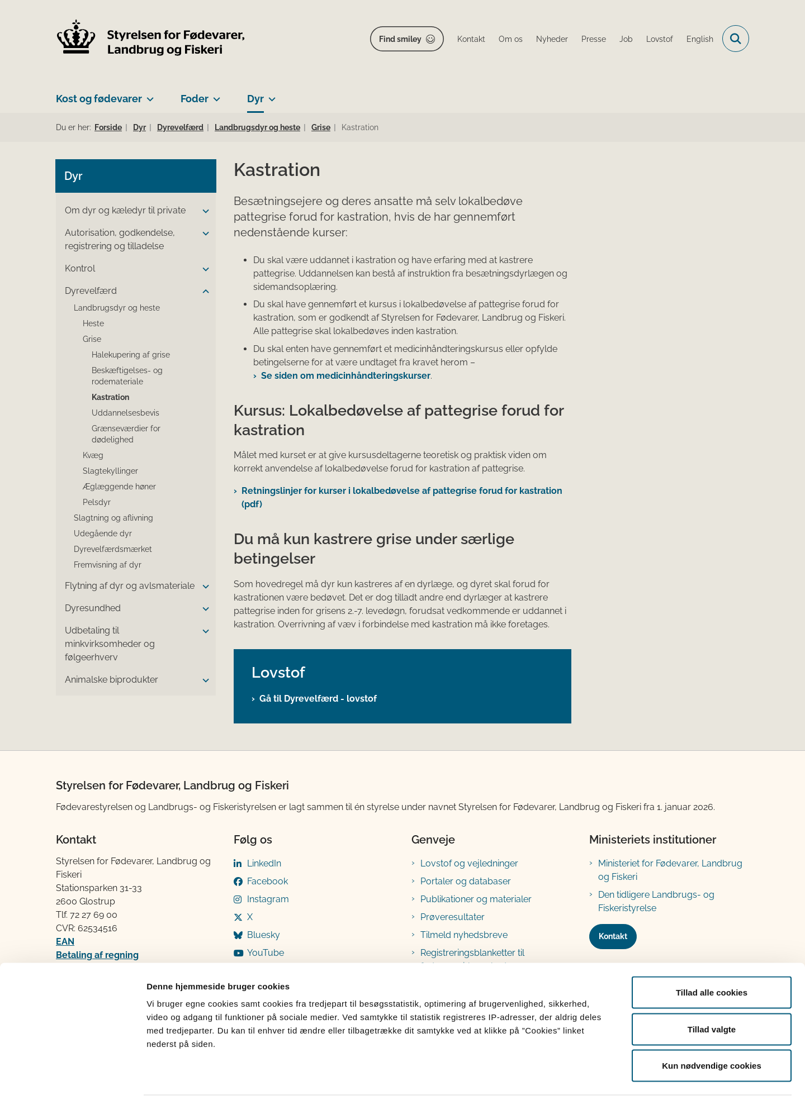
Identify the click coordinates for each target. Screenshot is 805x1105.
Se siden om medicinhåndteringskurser (345, 375)
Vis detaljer (581, 1083)
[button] (203, 211)
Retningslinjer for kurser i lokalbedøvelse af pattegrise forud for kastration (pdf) (402, 497)
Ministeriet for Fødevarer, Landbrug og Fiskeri (670, 870)
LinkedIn (264, 863)
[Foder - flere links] (214, 94)
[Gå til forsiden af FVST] (151, 39)
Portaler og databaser (465, 881)
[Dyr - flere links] (270, 94)
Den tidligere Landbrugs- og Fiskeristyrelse (656, 901)
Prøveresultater (452, 917)
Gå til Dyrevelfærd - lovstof (318, 698)
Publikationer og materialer (476, 899)
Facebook (267, 881)
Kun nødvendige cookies (711, 1031)
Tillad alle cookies (711, 958)
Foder (195, 98)
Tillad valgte (712, 995)
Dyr (255, 98)
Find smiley (400, 39)
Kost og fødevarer (99, 98)
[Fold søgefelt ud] (735, 38)
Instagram (268, 899)
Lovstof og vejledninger (469, 863)
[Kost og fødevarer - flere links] (148, 94)
